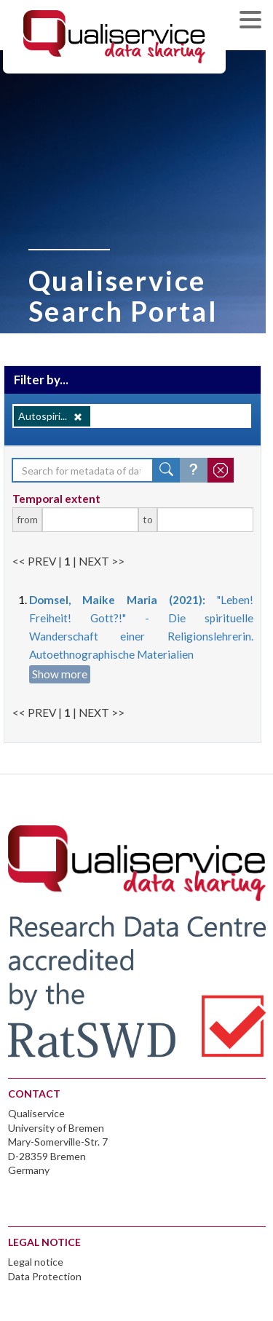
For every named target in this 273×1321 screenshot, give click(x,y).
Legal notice (35, 1261)
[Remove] (78, 417)
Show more (59, 674)
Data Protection (45, 1276)
